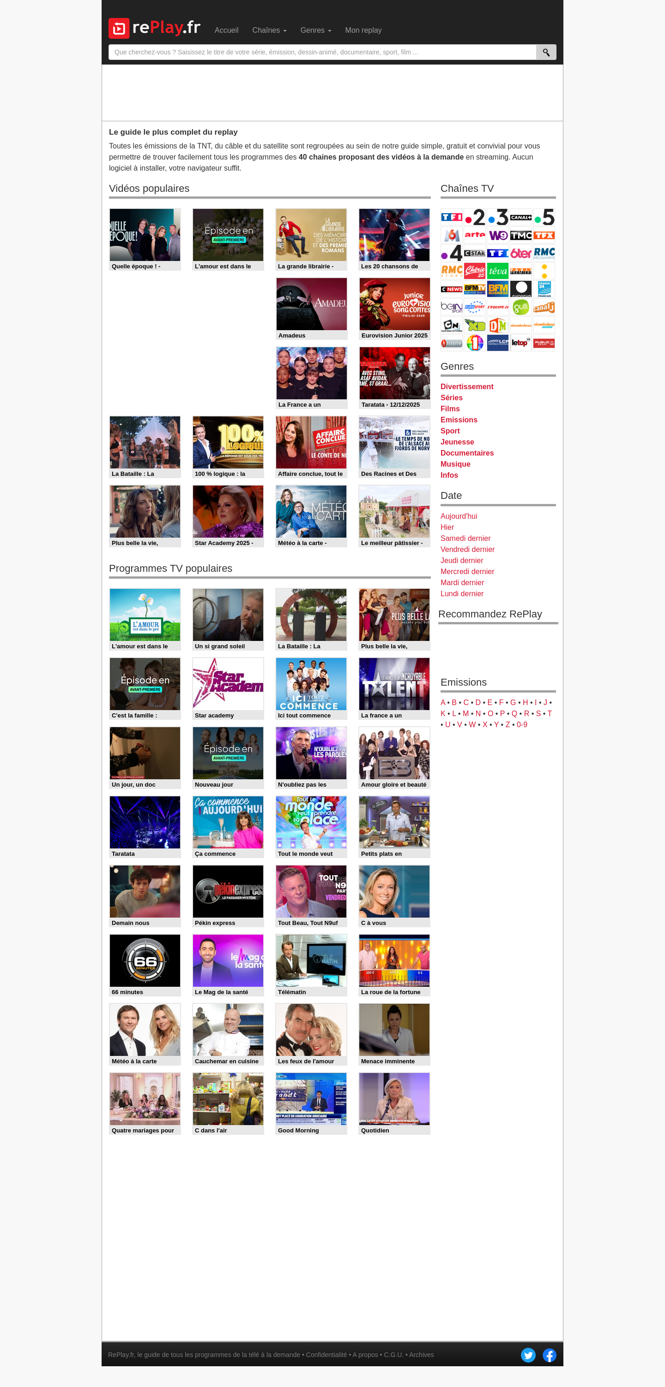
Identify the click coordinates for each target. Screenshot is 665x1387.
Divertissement (467, 387)
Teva (498, 270)
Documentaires (467, 453)
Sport (450, 431)
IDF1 (475, 342)
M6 (452, 234)
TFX (544, 234)
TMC (521, 234)
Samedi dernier (466, 538)
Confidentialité (326, 1354)
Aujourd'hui (459, 516)
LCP (498, 342)
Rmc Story (452, 270)
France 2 (475, 216)
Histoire (452, 342)
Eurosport (475, 306)
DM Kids (498, 324)
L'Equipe (498, 306)
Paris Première (521, 270)
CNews (452, 288)
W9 (498, 234)
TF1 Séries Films (498, 252)
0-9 (522, 725)
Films (450, 409)
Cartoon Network (452, 324)
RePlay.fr (121, 1354)
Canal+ (521, 216)
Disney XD (475, 324)
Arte (475, 234)
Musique (456, 464)
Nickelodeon (521, 324)
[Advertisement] (332, 92)
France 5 (544, 216)
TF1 (452, 216)
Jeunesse (457, 442)
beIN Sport (452, 306)
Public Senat (544, 342)
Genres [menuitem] (316, 30)
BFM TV (475, 288)
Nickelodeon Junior (544, 324)
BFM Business (498, 288)
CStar (475, 252)
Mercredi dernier (467, 571)
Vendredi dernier (468, 549)
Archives (421, 1354)
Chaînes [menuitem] (270, 30)
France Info (544, 270)
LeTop (521, 342)
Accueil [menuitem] (227, 30)
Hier (447, 527)
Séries (452, 398)
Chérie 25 (475, 270)
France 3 (498, 216)
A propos (365, 1354)
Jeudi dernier (462, 560)
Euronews (521, 288)
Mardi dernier (462, 583)
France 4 (452, 252)
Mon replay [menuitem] (363, 30)
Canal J (544, 306)
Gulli (521, 306)
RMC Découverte (544, 252)
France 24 (544, 288)
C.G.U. (394, 1354)
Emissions (459, 420)
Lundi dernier (462, 594)
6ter (521, 252)
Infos (449, 475)
